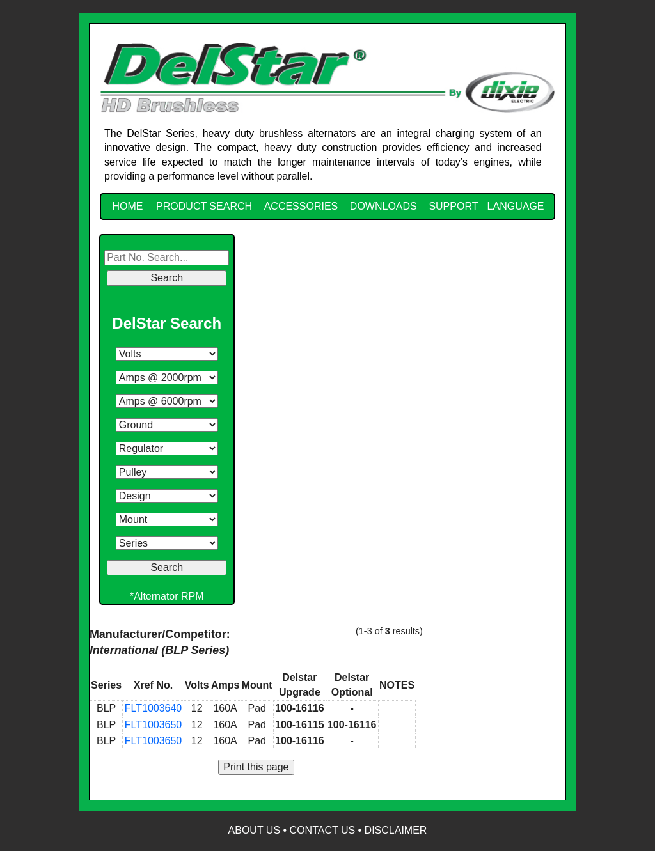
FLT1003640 (153, 708)
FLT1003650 (153, 724)
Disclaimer (396, 830)
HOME (127, 206)
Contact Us (323, 830)
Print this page (255, 766)
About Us (254, 830)
